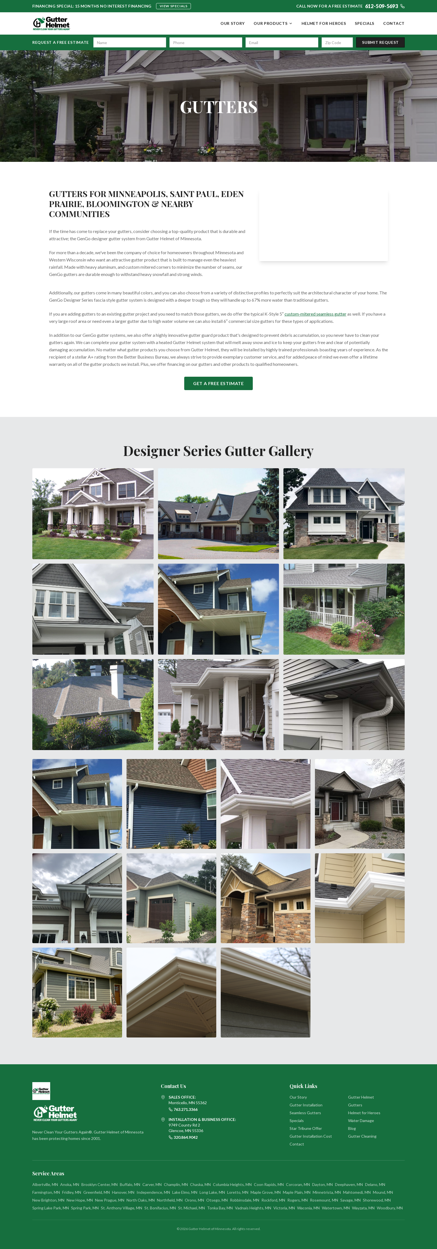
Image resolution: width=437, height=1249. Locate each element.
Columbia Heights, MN (232, 1184)
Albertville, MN (45, 1184)
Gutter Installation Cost (311, 1136)
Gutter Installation (306, 1105)
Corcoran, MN (298, 1184)
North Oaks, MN (141, 1200)
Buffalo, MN (130, 1184)
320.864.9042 (183, 1137)
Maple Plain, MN (296, 1192)
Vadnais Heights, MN (253, 1207)
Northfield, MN (170, 1200)
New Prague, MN (109, 1200)
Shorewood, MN (377, 1200)
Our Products (273, 23)
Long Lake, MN (212, 1192)
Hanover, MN (123, 1192)
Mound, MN (383, 1192)
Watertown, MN (336, 1207)
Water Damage (361, 1120)
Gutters (355, 1105)
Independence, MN (153, 1192)
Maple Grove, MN (266, 1192)
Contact (394, 23)
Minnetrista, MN (327, 1192)
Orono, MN (194, 1200)
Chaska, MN (200, 1184)
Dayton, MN (322, 1184)
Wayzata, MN (363, 1207)
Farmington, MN (46, 1192)
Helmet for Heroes (324, 23)
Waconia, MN (308, 1207)
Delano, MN (375, 1184)
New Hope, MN (80, 1200)
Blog (352, 1128)
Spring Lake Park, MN (50, 1207)
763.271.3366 (183, 1109)
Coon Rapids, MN (269, 1184)
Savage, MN (350, 1200)
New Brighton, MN (48, 1200)
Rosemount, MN (324, 1200)
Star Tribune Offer (306, 1128)
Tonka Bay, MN (220, 1207)
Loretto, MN (237, 1192)
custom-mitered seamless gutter (315, 313)
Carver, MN (152, 1184)
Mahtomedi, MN (357, 1192)
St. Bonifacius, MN (160, 1207)
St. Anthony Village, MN (121, 1207)
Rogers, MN (297, 1200)
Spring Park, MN (85, 1207)
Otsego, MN (217, 1200)
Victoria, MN (284, 1207)
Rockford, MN (273, 1200)
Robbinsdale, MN (244, 1200)
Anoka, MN (69, 1184)
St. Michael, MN (191, 1207)
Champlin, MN (176, 1184)
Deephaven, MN (349, 1184)
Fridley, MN (71, 1192)
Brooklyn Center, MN (99, 1184)
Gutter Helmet (361, 1097)
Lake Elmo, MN (184, 1192)
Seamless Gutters (305, 1112)
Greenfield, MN (96, 1192)
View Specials (174, 6)
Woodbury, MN (390, 1207)
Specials (364, 23)
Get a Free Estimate (218, 383)
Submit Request (380, 42)
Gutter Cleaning (362, 1136)
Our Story (232, 23)
